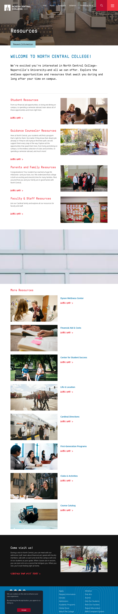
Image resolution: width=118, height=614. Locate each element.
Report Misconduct (92, 608)
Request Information (23, 44)
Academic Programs (67, 604)
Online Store (64, 608)
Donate (62, 598)
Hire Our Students (92, 601)
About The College (66, 611)
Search (101, 5)
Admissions (63, 601)
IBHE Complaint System (94, 611)
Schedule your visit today (24, 573)
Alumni (88, 598)
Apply (52, 5)
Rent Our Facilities (92, 604)
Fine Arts (88, 594)
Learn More (15, 118)
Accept (23, 610)
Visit (44, 5)
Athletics (72, 5)
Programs (62, 5)
